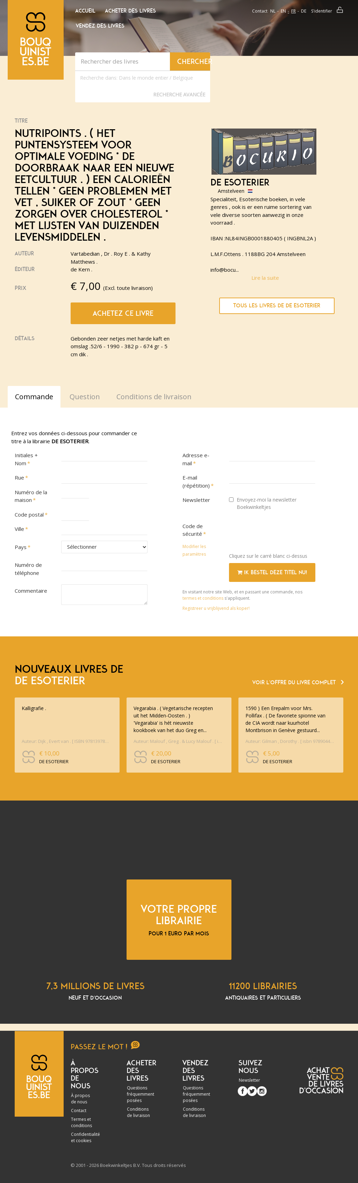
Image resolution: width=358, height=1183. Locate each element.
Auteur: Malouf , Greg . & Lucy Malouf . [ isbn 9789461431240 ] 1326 (178, 741)
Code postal (29, 514)
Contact (259, 11)
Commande (34, 396)
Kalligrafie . (34, 708)
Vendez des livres (100, 26)
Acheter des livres (130, 11)
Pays (21, 546)
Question (85, 396)
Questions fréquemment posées (140, 1094)
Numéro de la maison (31, 496)
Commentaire (31, 590)
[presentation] (282, 534)
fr (293, 11)
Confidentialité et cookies (85, 1137)
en (283, 11)
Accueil (85, 11)
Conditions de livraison (138, 1112)
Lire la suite (265, 277)
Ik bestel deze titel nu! (272, 572)
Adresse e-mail (195, 459)
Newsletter (196, 499)
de (303, 11)
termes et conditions (203, 598)
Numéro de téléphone (28, 568)
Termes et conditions (81, 1122)
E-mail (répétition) (196, 481)
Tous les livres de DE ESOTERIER (276, 305)
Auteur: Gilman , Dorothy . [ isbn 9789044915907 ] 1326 (290, 741)
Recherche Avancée (179, 94)
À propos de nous (80, 1099)
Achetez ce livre (123, 313)
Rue (19, 477)
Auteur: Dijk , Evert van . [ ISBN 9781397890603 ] (66, 741)
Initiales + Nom (26, 459)
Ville (19, 528)
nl (272, 11)
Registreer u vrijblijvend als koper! (216, 608)
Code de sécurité (192, 530)
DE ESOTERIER (240, 183)
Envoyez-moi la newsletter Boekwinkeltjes (262, 503)
